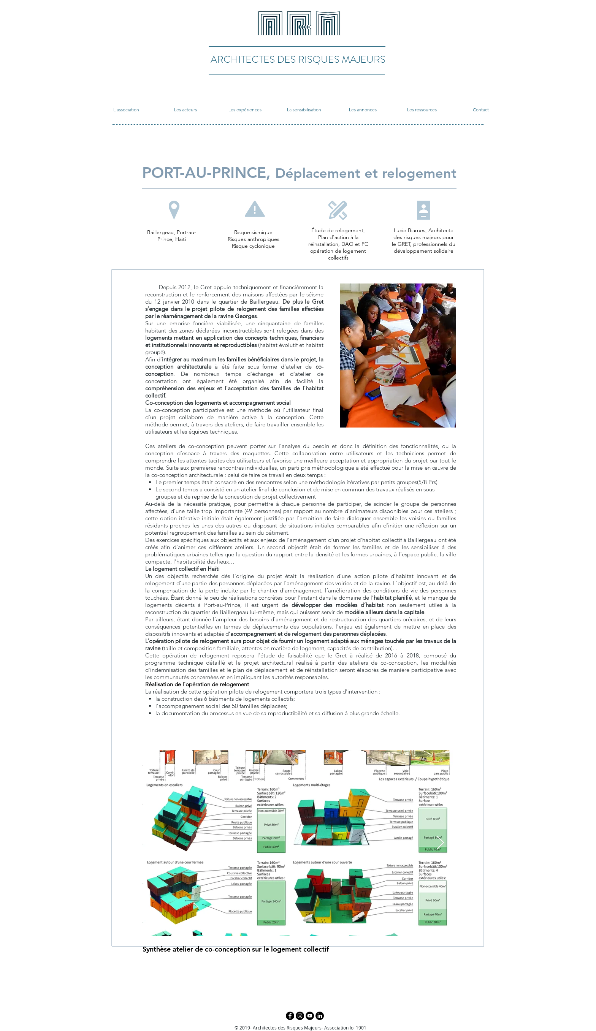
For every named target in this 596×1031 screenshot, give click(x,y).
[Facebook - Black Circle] (290, 1016)
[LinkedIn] (319, 1016)
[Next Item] (440, 843)
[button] (126, 110)
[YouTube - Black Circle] (310, 1016)
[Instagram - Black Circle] (300, 1016)
